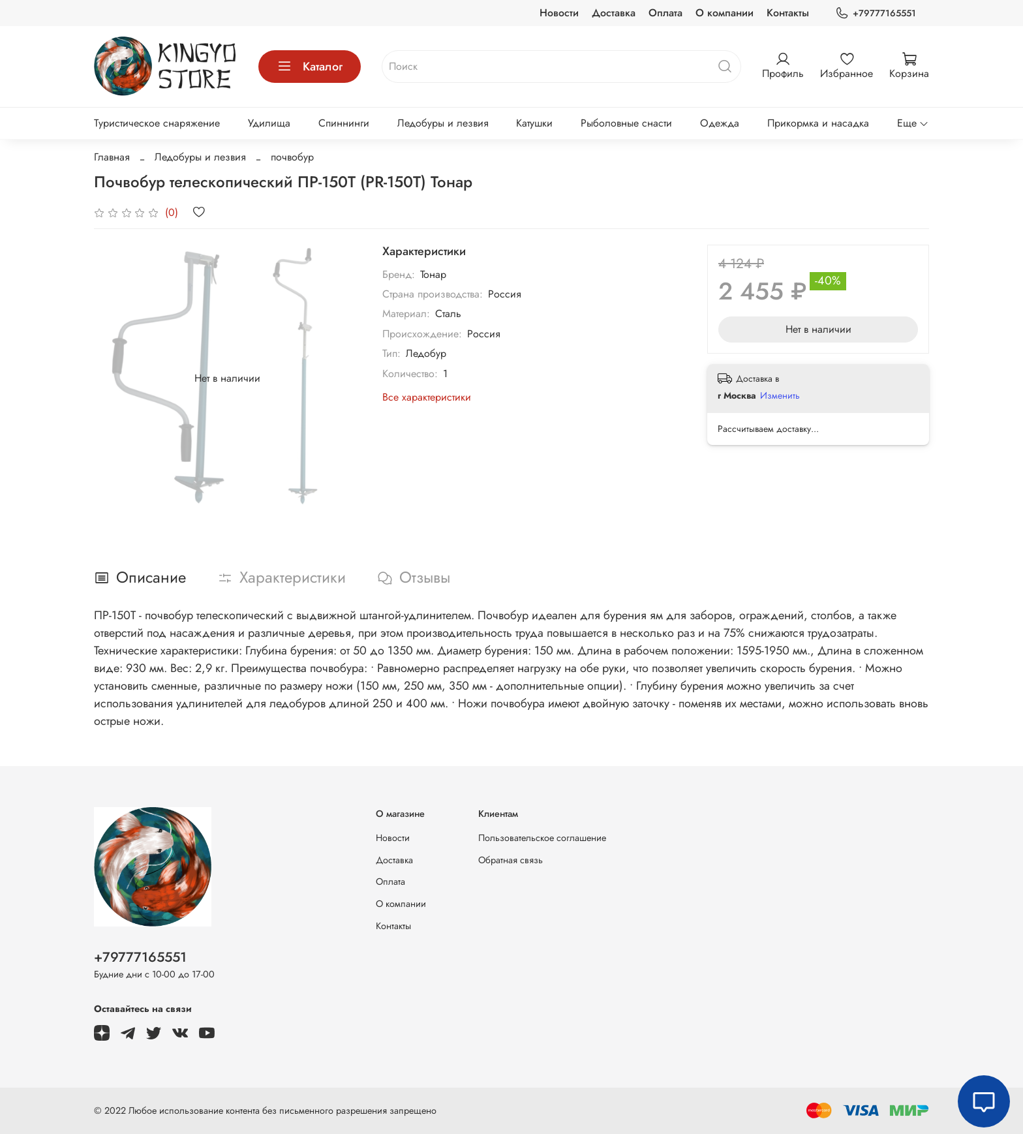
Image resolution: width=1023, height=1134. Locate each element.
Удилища (269, 122)
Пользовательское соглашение (542, 837)
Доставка (613, 12)
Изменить (780, 395)
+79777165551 (875, 13)
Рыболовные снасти (626, 122)
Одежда (719, 122)
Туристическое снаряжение (157, 122)
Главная (112, 156)
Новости (559, 12)
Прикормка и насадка (818, 122)
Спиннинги (343, 122)
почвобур (292, 156)
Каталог (310, 66)
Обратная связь (510, 859)
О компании (724, 12)
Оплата (665, 12)
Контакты (788, 12)
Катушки (534, 122)
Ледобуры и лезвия (443, 122)
